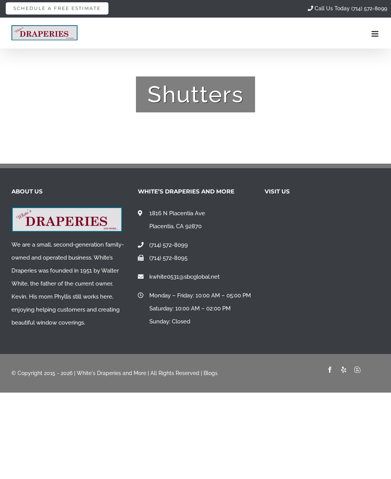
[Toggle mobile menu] (376, 34)
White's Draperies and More (111, 373)
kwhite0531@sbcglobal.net (184, 276)
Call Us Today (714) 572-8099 (347, 8)
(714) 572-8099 (168, 245)
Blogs (211, 373)
